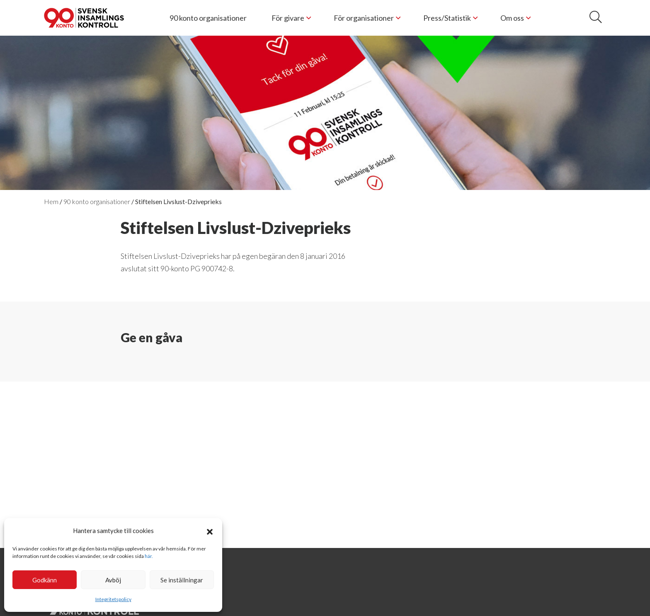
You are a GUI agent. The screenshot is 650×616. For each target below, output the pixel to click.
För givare (288, 17)
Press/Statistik (447, 17)
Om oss (512, 17)
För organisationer (364, 17)
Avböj (113, 580)
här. (149, 556)
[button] (210, 530)
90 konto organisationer (208, 17)
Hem (51, 201)
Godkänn (44, 580)
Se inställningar (181, 580)
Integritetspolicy (113, 599)
